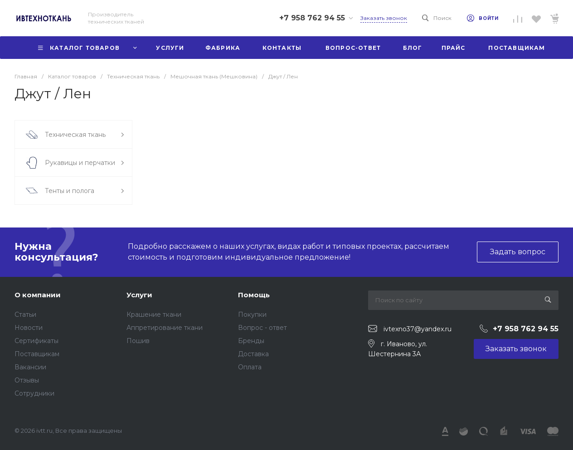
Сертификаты (36, 341)
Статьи (25, 314)
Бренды (251, 341)
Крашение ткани (153, 314)
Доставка (253, 354)
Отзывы (27, 380)
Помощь (254, 294)
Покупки (252, 314)
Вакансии (30, 367)
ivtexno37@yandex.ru (418, 329)
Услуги (139, 294)
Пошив (138, 341)
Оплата (250, 367)
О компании (38, 294)
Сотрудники (34, 393)
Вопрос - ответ (262, 328)
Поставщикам (37, 354)
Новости (29, 328)
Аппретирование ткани (164, 328)
